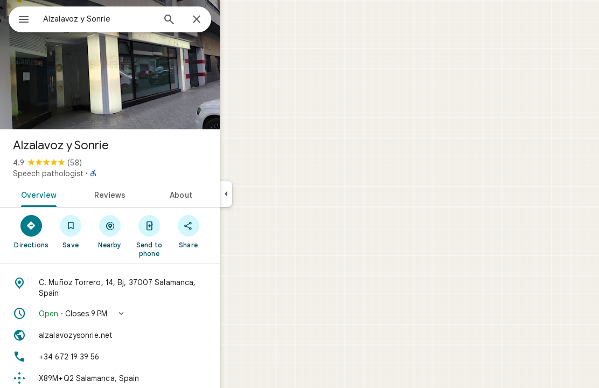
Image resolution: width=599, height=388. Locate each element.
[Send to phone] (187, 235)
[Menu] (19, 18)
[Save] (109, 231)
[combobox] (126, 18)
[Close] (235, 19)
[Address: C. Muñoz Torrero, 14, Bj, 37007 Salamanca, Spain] (149, 288)
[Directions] (70, 231)
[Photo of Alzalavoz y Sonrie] (149, 64)
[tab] (75, 194)
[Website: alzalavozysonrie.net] (149, 335)
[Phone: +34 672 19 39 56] (149, 357)
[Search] (208, 20)
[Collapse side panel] (265, 194)
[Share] (227, 231)
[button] (149, 313)
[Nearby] (149, 231)
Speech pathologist (87, 173)
